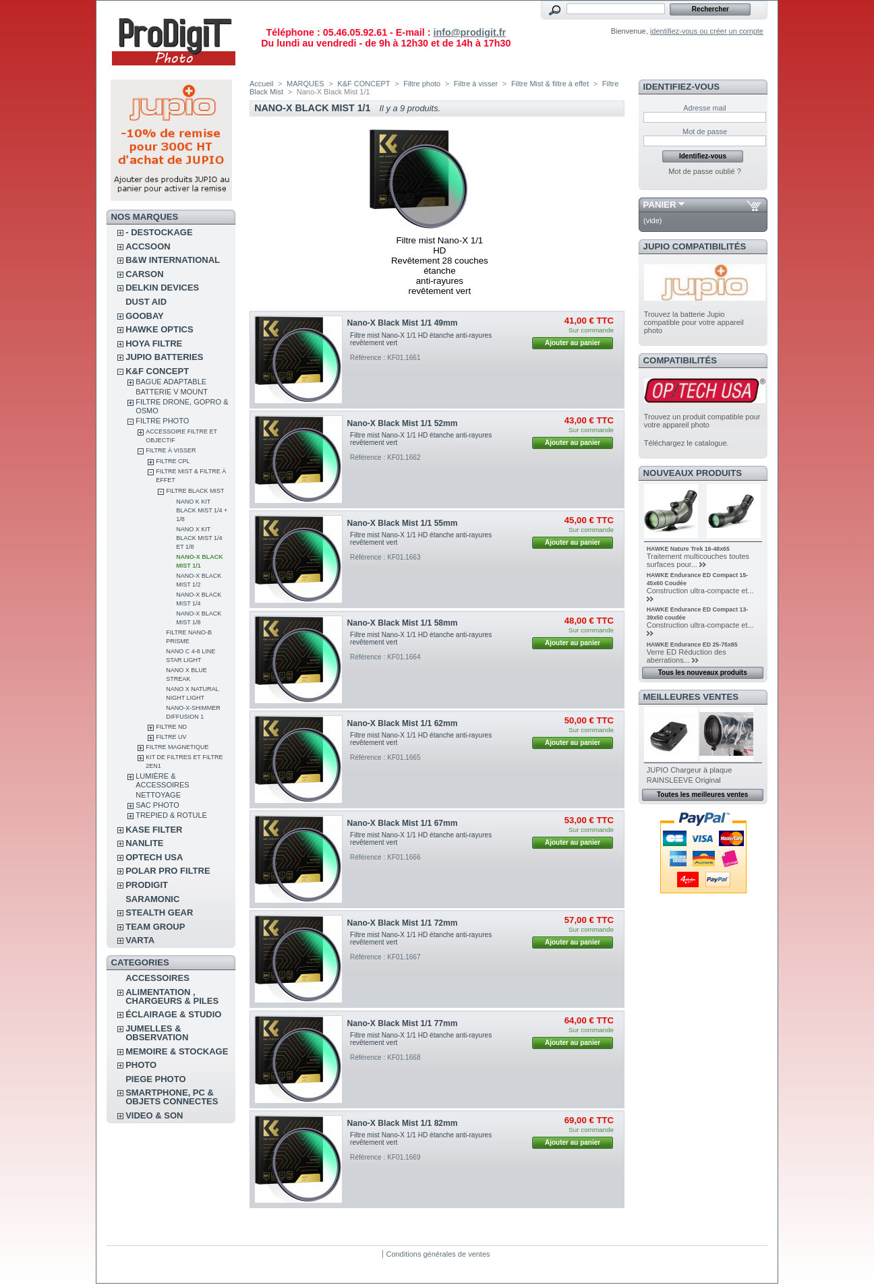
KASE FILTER (153, 830)
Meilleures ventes (690, 697)
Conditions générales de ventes (438, 1254)
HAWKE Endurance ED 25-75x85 (692, 644)
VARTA (139, 940)
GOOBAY (144, 316)
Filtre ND (171, 726)
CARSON (144, 274)
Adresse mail (704, 108)
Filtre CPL (173, 461)
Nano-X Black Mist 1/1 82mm (402, 1123)
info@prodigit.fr (469, 32)
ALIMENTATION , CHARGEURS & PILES (171, 996)
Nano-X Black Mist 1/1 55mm (402, 523)
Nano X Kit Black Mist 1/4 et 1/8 (199, 538)
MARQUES (305, 84)
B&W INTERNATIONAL (172, 260)
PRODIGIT (146, 885)
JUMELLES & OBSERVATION (156, 1032)
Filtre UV (171, 737)
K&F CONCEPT (157, 371)
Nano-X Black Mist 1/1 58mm (402, 623)
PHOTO (140, 1065)
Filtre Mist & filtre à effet (550, 84)
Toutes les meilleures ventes (702, 794)
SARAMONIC (152, 899)
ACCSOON (147, 246)
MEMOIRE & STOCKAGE (176, 1051)
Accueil (261, 84)
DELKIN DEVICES (162, 287)
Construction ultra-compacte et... (700, 591)
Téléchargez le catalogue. (686, 443)
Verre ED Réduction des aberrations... (686, 656)
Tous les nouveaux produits (702, 672)
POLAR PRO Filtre (167, 871)
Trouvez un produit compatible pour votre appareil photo (702, 421)
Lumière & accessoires (162, 780)
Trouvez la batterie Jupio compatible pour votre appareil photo (694, 322)
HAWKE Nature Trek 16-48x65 (688, 548)
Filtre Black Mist (195, 490)
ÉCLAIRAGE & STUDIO (173, 1014)
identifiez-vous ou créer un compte (706, 31)
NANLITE (144, 843)
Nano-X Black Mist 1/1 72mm (402, 923)
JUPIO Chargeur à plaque (689, 770)
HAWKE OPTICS (159, 329)
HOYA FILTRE (153, 343)
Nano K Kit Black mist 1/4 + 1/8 (201, 510)
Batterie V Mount (172, 392)
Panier (659, 205)
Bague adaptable (171, 382)
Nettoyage (158, 795)
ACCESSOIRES (157, 978)
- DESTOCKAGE (158, 232)
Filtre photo (162, 421)
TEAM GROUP (155, 927)
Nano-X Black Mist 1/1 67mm (402, 823)
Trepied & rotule (171, 815)
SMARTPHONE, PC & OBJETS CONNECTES (171, 1096)
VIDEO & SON (154, 1115)
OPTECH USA (154, 857)
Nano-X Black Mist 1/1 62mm (402, 723)
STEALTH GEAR (159, 912)
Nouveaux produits (692, 473)
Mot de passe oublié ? (704, 171)
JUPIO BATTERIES (164, 357)
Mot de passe (704, 131)
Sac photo (157, 805)
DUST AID (146, 302)
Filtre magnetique (177, 747)
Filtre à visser (171, 450)
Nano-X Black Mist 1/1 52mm (402, 423)
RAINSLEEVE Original (684, 780)
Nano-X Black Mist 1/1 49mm (402, 323)
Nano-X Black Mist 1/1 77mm (402, 1023)
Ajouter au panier (572, 343)
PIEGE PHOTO (155, 1079)
